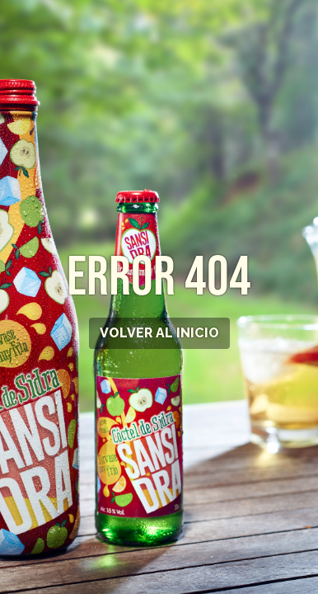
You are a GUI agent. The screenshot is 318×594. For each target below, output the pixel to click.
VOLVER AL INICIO (159, 333)
